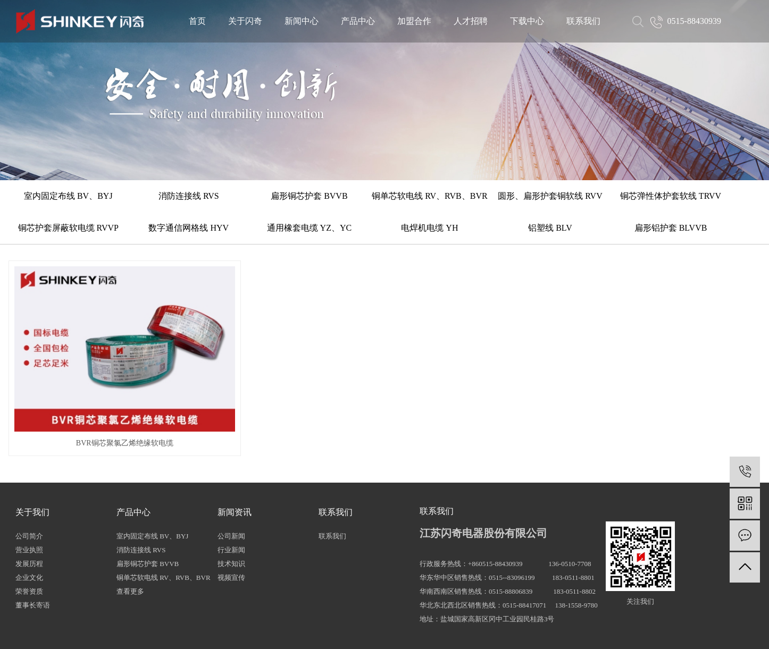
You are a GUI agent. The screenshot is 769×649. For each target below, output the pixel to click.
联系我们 (583, 21)
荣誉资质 (29, 545)
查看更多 (130, 545)
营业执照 (29, 503)
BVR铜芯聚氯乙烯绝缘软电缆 (94, 397)
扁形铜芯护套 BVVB (309, 195)
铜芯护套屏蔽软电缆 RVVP (68, 227)
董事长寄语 (32, 558)
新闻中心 (302, 21)
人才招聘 (471, 21)
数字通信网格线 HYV (188, 227)
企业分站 (331, 631)
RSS (388, 631)
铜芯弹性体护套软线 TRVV (670, 195)
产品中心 (358, 21)
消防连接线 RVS (188, 195)
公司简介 (29, 489)
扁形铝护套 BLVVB (670, 227)
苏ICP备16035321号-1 (250, 631)
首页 (197, 21)
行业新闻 (231, 503)
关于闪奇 (245, 21)
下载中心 (527, 21)
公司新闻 (231, 489)
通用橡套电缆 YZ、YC (309, 227)
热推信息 (298, 631)
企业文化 (29, 531)
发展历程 (29, 517)
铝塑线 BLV (550, 227)
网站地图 (363, 631)
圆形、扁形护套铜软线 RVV (550, 195)
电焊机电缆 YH (429, 227)
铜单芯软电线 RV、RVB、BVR (429, 195)
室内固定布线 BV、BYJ (68, 195)
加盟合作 (414, 21)
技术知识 (231, 517)
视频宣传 (231, 531)
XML (406, 631)
